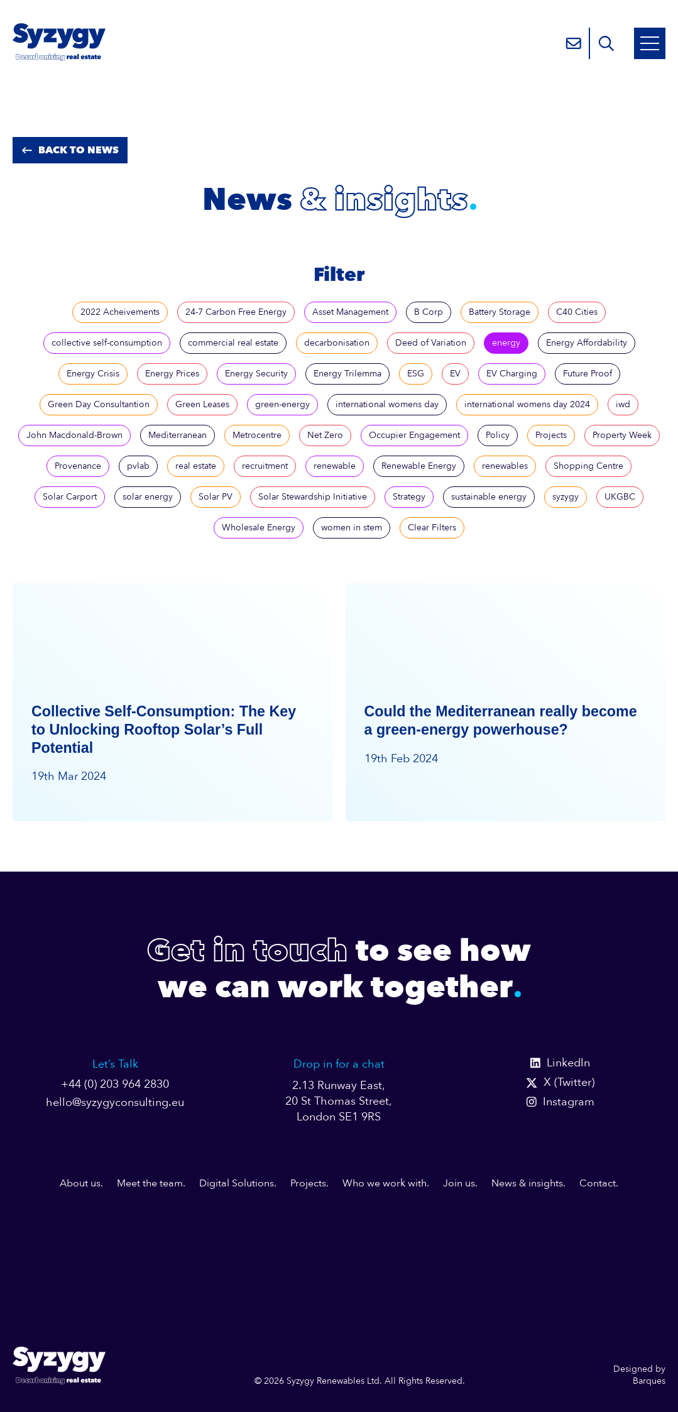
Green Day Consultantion (99, 404)
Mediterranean (177, 435)
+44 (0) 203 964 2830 (115, 1084)
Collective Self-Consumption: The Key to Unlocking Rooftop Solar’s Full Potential (163, 729)
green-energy (282, 404)
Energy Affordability (586, 343)
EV (455, 374)
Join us (459, 1183)
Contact (597, 1183)
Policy (498, 435)
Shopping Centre (588, 466)
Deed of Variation (430, 343)
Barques (649, 1381)
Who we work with (384, 1183)
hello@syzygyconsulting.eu (115, 1102)
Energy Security (256, 374)
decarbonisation (336, 343)
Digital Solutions (236, 1183)
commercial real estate (233, 343)
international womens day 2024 (527, 404)
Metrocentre (257, 435)
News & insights (527, 1183)
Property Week (622, 435)
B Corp (428, 312)
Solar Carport (70, 497)
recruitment (265, 466)
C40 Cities (577, 312)
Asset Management (350, 312)
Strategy (409, 497)
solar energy (148, 497)
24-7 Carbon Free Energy (236, 312)
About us (80, 1183)
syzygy (565, 497)
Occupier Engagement (414, 435)
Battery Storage (499, 312)
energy (506, 343)
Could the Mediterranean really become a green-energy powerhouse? (500, 720)
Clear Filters (432, 528)
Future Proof (587, 374)
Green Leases (202, 404)
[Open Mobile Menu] (649, 43)
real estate (195, 466)
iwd (623, 404)
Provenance (78, 466)
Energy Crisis (93, 374)
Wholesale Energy (258, 528)
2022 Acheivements (120, 312)
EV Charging (511, 374)
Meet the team (150, 1183)
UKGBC (619, 497)
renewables (505, 466)
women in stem (351, 528)
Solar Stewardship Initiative (312, 497)
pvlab (138, 466)
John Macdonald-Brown (74, 435)
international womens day (387, 404)
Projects (551, 435)
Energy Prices (172, 374)
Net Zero (325, 435)
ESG (415, 374)
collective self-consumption (107, 343)
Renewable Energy (418, 466)
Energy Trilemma (347, 374)
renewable (335, 466)
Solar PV (215, 497)
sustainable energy (489, 497)
